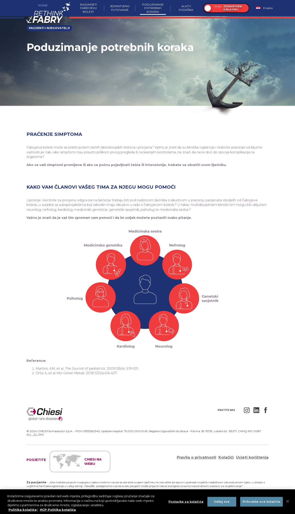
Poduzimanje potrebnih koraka (153, 8)
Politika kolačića (23, 511)
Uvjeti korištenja (252, 457)
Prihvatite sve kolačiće (261, 503)
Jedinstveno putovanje (120, 8)
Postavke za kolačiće (186, 503)
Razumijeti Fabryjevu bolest (88, 8)
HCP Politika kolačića (58, 511)
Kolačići (226, 457)
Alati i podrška (186, 8)
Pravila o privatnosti (196, 457)
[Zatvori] (288, 503)
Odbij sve (222, 503)
